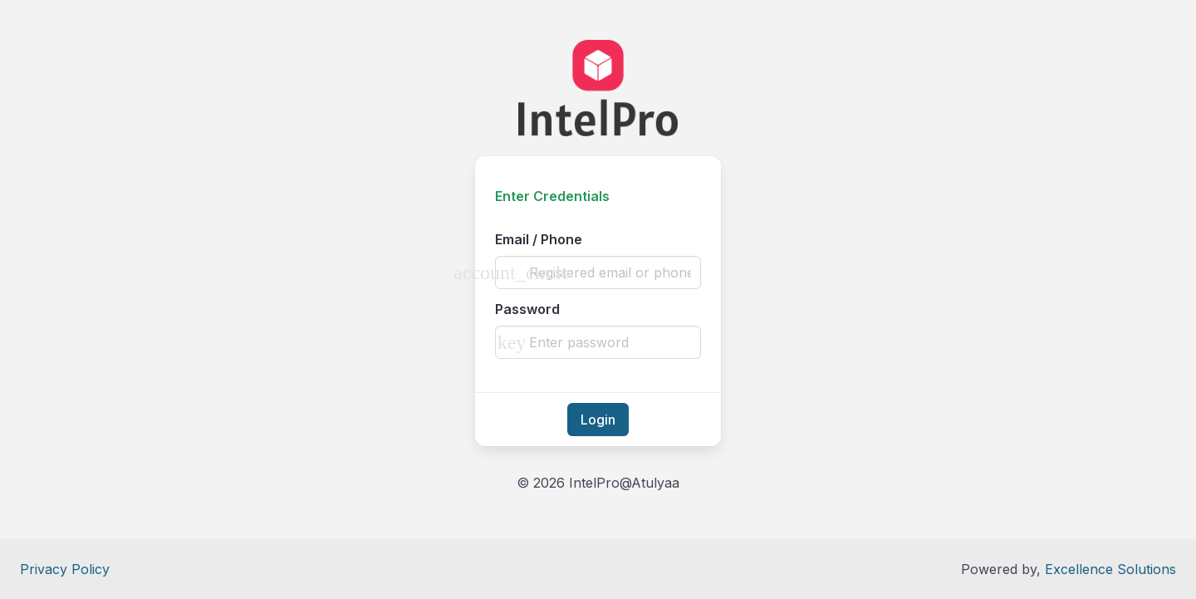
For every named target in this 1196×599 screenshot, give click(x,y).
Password (527, 309)
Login (598, 419)
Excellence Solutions (1110, 569)
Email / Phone (538, 239)
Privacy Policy (65, 569)
